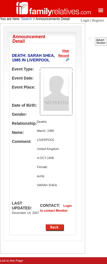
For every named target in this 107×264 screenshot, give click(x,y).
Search (26, 19)
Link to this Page (11, 260)
